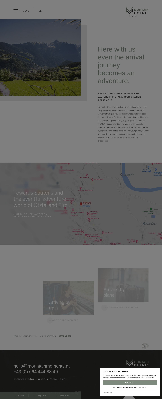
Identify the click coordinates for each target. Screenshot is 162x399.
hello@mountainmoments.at (42, 366)
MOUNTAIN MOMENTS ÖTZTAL (25, 336)
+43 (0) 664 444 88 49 (36, 371)
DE (40, 10)
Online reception (48, 336)
